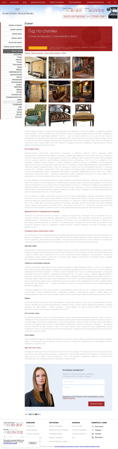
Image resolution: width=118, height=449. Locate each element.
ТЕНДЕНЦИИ (17, 104)
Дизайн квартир (16, 29)
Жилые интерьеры (56, 426)
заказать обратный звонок (75, 17)
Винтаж (19, 114)
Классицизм (17, 64)
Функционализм (16, 74)
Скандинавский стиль (14, 97)
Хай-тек (19, 77)
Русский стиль (17, 95)
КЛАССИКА (18, 55)
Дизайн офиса (17, 38)
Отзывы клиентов (32, 434)
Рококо (19, 62)
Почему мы (30, 426)
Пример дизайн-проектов (13, 47)
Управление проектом (95, 2)
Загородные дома (55, 434)
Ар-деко (19, 84)
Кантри (19, 112)
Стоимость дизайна (79, 430)
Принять (32, 443)
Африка (19, 89)
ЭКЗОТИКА (18, 87)
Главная (27, 53)
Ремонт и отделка (57, 2)
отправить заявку (98, 17)
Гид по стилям (77, 426)
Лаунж (19, 109)
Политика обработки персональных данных (66, 446)
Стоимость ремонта (79, 434)
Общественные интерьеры (58, 430)
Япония (19, 92)
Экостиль (18, 117)
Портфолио (14, 2)
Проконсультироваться (38, 48)
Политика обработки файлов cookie (90, 446)
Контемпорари (16, 82)
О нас (4, 2)
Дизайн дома (17, 34)
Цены (25, 2)
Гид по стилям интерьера (52, 53)
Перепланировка (75, 2)
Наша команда (31, 430)
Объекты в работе (55, 438)
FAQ (109, 2)
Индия (19, 99)
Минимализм (17, 80)
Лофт (20, 107)
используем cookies (10, 443)
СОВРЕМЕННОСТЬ (15, 72)
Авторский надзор (15, 42)
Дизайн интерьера (38, 2)
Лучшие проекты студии (58, 441)
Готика (19, 57)
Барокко (19, 59)
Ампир (19, 67)
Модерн (19, 70)
